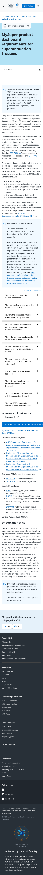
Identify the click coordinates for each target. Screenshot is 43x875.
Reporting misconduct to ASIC (13, 769)
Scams (4, 773)
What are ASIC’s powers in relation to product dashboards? (18, 404)
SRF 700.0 (33, 156)
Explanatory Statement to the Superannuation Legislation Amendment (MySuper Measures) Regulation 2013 (23, 467)
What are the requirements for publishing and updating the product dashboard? (18, 327)
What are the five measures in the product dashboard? (19, 306)
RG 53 (8, 490)
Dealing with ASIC (8, 652)
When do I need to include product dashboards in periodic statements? (18, 361)
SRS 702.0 (10, 481)
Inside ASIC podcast (9, 688)
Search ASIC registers (10, 730)
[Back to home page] (13, 6)
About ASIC (7, 638)
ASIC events (6, 655)
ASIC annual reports (9, 701)
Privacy (33, 808)
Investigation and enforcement (13, 645)
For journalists (7, 685)
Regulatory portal (8, 737)
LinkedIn (9, 794)
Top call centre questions (11, 763)
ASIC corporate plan (9, 704)
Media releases (7, 671)
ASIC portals (6, 727)
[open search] (38, 6)
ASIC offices (6, 776)
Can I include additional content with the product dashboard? (18, 394)
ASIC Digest (6, 714)
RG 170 (9, 496)
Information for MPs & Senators (14, 658)
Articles (4, 681)
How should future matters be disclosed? (18, 372)
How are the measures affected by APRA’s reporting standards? (18, 316)
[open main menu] (3, 6)
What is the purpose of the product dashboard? (16, 296)
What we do (6, 642)
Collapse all (36, 290)
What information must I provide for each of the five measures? (19, 338)
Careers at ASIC (8, 744)
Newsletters (6, 707)
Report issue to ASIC (9, 766)
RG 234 (9, 498)
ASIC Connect (7, 733)
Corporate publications (12, 696)
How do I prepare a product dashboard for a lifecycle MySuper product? (19, 349)
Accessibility (6, 813)
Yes (7, 626)
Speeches (5, 675)
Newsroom (6, 667)
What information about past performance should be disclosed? (17, 383)
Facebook (9, 799)
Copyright (25, 808)
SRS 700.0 (14, 153)
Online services (8, 722)
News (4, 678)
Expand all (27, 290)
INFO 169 (10, 506)
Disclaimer (6, 811)
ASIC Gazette (6, 710)
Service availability (18, 811)
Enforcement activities (10, 649)
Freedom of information (11, 808)
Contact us (6, 758)
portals (28, 6)
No (17, 626)
